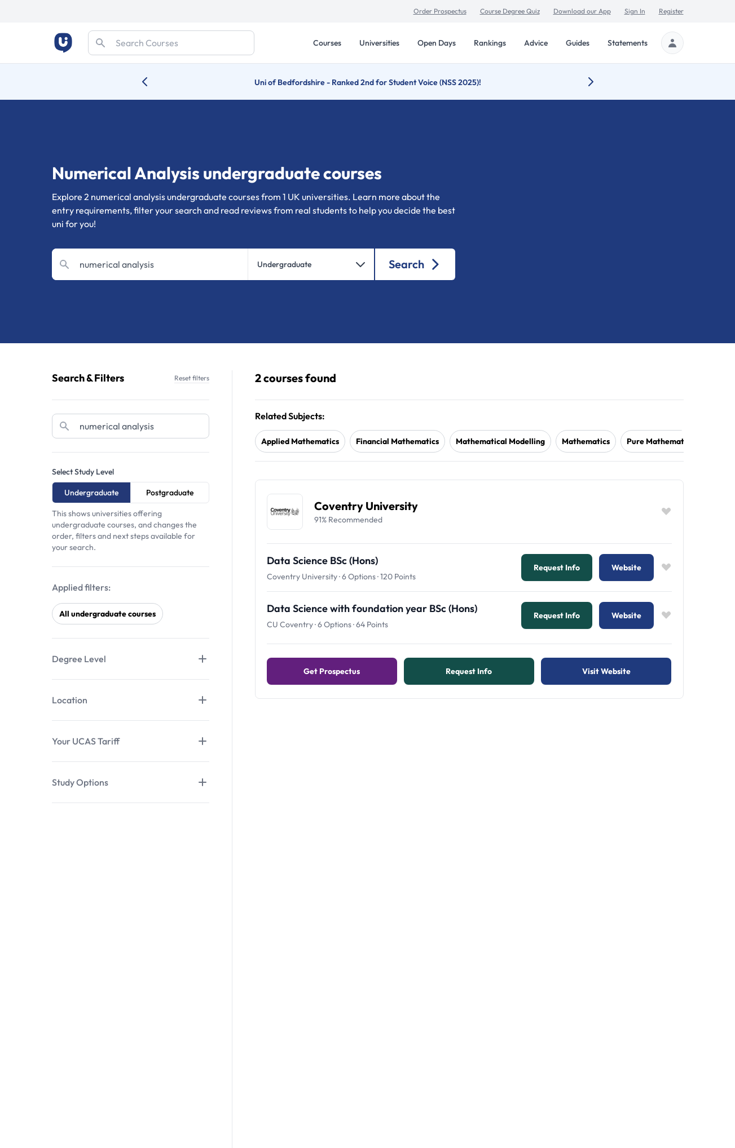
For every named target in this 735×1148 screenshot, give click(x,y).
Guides (577, 43)
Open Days (436, 43)
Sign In (634, 11)
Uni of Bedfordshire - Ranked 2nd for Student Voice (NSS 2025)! (367, 82)
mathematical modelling (500, 441)
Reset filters (191, 378)
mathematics (586, 441)
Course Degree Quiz (510, 11)
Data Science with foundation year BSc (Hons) (372, 608)
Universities (379, 43)
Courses (327, 43)
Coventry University (366, 506)
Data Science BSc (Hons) (322, 560)
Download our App (582, 11)
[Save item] (666, 512)
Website (626, 567)
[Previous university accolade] (153, 81)
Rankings (490, 43)
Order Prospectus (439, 11)
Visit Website (606, 671)
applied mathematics (300, 441)
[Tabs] (130, 659)
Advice (536, 43)
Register (671, 11)
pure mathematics (660, 441)
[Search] (171, 42)
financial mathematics (397, 441)
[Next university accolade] (581, 81)
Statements (628, 43)
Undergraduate (91, 492)
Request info (557, 567)
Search (415, 264)
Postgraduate (169, 492)
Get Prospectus (331, 671)
